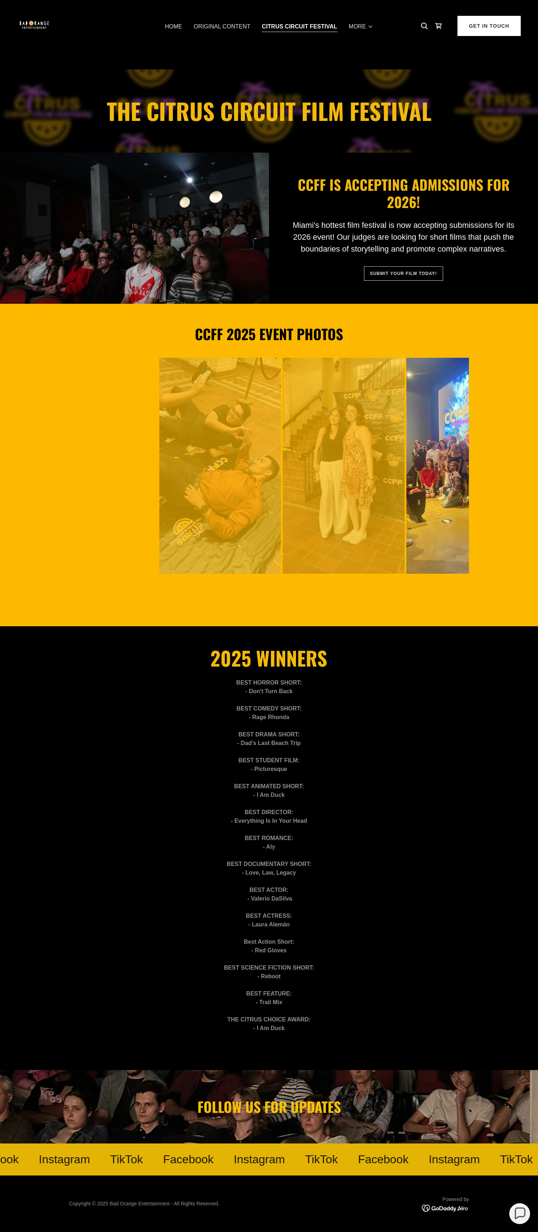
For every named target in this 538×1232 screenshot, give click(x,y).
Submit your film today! (403, 273)
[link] (36, 42)
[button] (361, 43)
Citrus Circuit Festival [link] (299, 43)
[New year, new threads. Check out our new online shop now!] (269, 7)
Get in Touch (489, 42)
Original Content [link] (221, 43)
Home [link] (173, 43)
